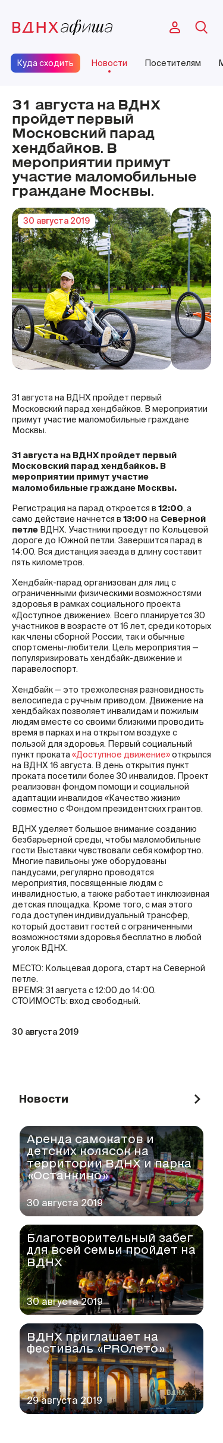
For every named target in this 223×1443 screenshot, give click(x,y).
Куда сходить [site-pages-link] (45, 63)
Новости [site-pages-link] (109, 63)
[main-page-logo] (62, 27)
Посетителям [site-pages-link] (173, 63)
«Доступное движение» (121, 754)
